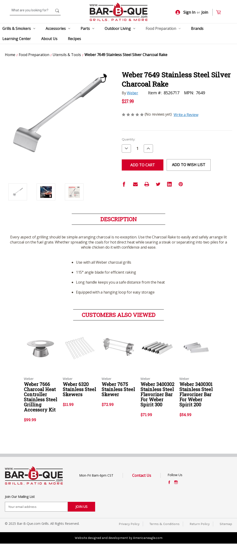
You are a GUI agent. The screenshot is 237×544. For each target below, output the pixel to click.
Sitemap (226, 524)
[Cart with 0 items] (220, 12)
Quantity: (128, 139)
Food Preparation (163, 28)
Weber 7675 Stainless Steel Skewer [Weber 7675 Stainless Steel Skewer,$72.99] (118, 389)
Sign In (185, 12)
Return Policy (200, 524)
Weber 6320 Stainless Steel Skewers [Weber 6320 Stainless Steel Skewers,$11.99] (79, 389)
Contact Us (141, 475)
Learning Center (16, 38)
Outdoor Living (120, 28)
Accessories (58, 28)
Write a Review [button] (186, 114)
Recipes (74, 38)
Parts (87, 28)
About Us (49, 38)
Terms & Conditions (165, 524)
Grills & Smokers (18, 28)
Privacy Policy (129, 524)
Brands (197, 28)
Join (204, 12)
